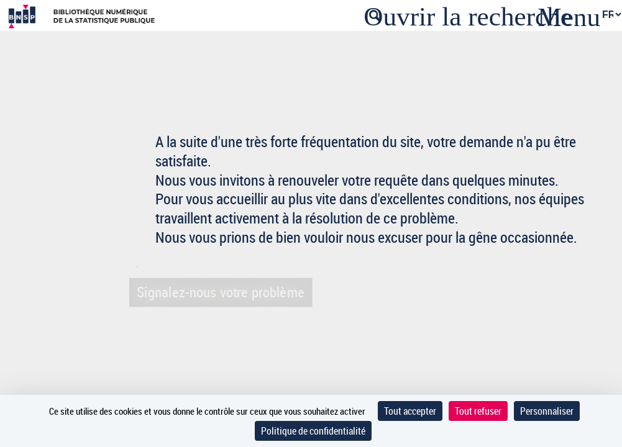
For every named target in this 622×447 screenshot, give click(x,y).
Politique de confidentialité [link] (313, 431)
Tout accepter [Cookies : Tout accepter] (410, 411)
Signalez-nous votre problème (219, 291)
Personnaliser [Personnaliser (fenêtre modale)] (547, 411)
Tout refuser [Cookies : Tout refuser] (478, 411)
